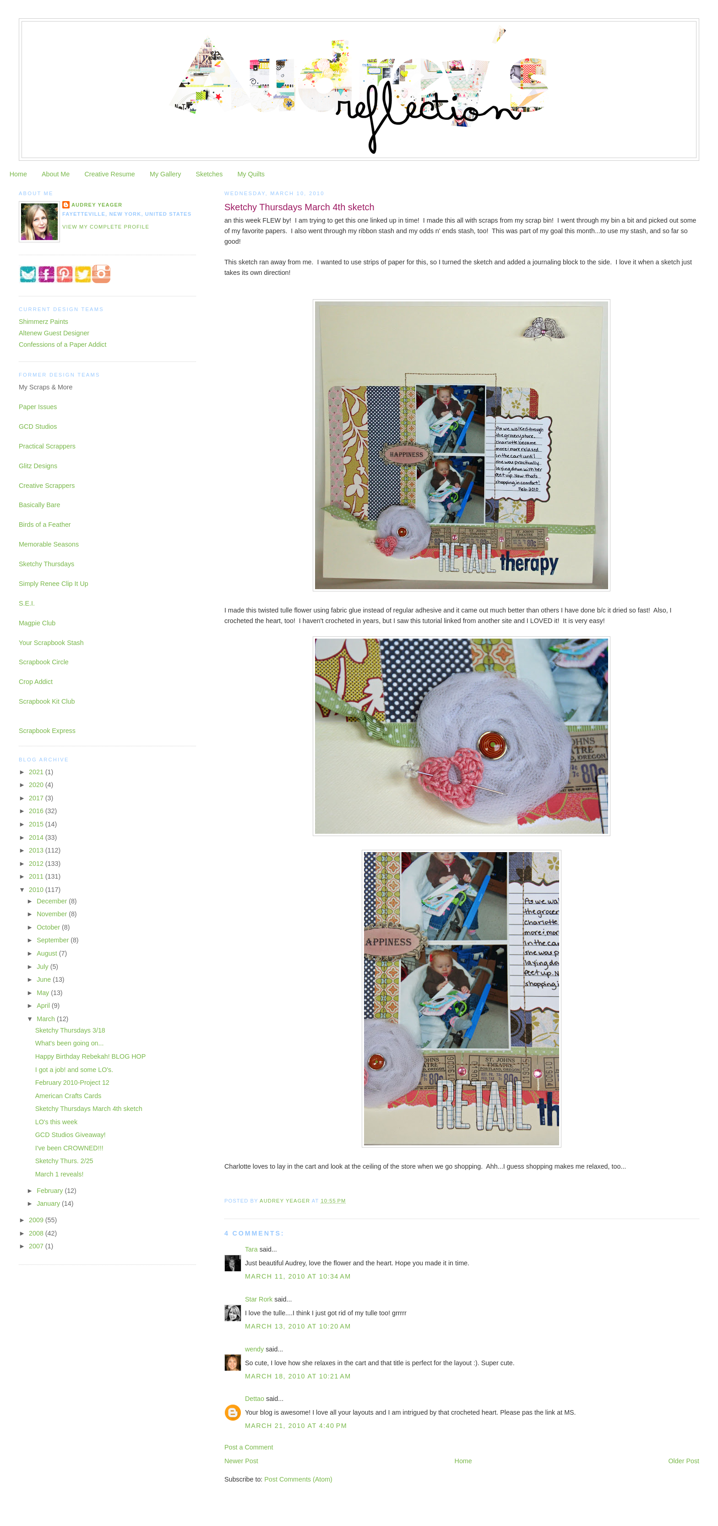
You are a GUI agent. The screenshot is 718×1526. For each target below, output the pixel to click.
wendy (254, 1349)
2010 (37, 889)
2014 (37, 837)
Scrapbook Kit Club (47, 701)
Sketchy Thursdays (46, 564)
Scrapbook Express (47, 730)
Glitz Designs (38, 466)
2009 (37, 1220)
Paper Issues (38, 406)
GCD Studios (38, 426)
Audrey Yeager (96, 205)
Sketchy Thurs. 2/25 (64, 1161)
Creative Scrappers (47, 485)
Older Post (684, 1461)
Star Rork (258, 1299)
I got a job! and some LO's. (74, 1069)
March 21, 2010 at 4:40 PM (296, 1425)
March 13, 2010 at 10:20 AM (298, 1326)
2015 (37, 824)
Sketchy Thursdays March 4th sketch (88, 1108)
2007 (37, 1246)
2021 (37, 772)
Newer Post (241, 1461)
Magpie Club (37, 623)
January (49, 1203)
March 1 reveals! (59, 1174)
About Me (56, 174)
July (43, 966)
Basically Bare (39, 505)
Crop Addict (36, 681)
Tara (251, 1249)
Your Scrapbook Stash (51, 642)
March (47, 1019)
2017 (37, 798)
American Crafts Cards (68, 1095)
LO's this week (56, 1122)
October (49, 927)
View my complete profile (105, 227)
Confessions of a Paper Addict (63, 344)
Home (18, 174)
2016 (37, 811)
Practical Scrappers (47, 446)
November (53, 914)
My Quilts (251, 174)
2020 (37, 784)
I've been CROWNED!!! (69, 1148)
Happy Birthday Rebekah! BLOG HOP (90, 1056)
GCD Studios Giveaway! (70, 1134)
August (48, 953)
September (54, 940)
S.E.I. (27, 603)
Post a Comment (248, 1447)
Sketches (209, 174)
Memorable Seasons (49, 544)
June (45, 979)
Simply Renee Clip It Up (53, 583)
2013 (37, 850)
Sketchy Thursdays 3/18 (70, 1030)
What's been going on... (69, 1043)
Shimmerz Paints (43, 321)
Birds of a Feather (45, 524)
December (53, 901)
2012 (37, 863)
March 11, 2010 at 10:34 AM (298, 1276)
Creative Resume (109, 174)
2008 (37, 1233)
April (44, 1005)
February (51, 1190)
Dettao (254, 1398)
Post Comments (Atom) (298, 1479)
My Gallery (165, 174)
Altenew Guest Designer (54, 333)
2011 (37, 876)
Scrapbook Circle (44, 662)
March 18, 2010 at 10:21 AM (298, 1376)
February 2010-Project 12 (72, 1082)
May (44, 992)
